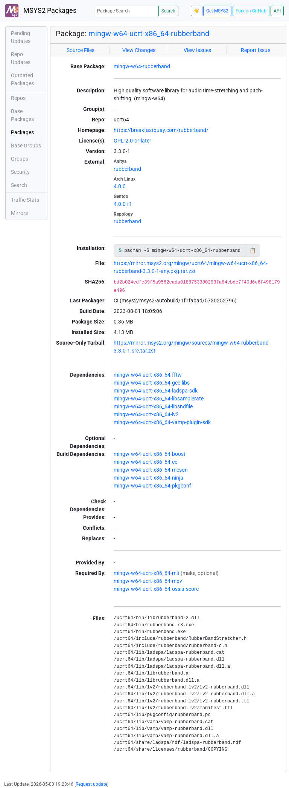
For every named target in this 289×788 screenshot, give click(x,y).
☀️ (196, 11)
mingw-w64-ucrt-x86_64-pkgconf (152, 486)
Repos (18, 98)
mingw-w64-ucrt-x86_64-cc (145, 462)
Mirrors (19, 213)
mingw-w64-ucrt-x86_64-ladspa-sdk (156, 391)
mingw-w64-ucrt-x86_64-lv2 (146, 414)
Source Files (80, 50)
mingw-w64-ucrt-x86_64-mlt (146, 573)
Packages (22, 132)
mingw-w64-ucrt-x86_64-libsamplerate (159, 399)
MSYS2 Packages (40, 10)
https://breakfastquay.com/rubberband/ (161, 130)
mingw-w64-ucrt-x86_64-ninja (148, 478)
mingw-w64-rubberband (142, 66)
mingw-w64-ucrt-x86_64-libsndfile (153, 406)
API (277, 11)
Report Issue (255, 50)
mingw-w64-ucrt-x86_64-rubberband (148, 33)
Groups (19, 159)
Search (168, 11)
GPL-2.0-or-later (132, 141)
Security (20, 172)
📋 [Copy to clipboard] (252, 250)
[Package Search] (126, 11)
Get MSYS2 (217, 11)
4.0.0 (120, 186)
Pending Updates (20, 37)
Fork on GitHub (251, 11)
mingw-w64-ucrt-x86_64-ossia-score (156, 589)
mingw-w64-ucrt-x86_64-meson (151, 470)
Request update (91, 784)
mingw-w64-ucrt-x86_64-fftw (148, 375)
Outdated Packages (22, 79)
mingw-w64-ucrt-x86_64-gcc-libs (152, 383)
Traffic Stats (25, 200)
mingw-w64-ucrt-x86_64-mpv (148, 581)
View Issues (197, 50)
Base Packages (22, 115)
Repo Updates (20, 58)
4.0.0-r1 (123, 204)
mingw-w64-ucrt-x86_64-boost (150, 454)
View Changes (138, 50)
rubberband (127, 169)
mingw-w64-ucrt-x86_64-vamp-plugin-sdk (162, 422)
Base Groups (26, 146)
